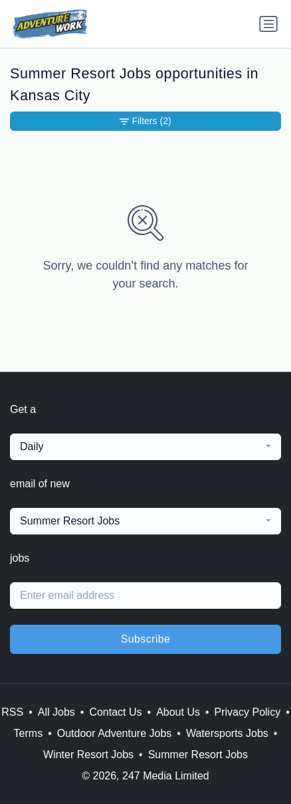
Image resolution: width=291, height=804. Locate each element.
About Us (178, 712)
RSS (12, 712)
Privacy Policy (248, 712)
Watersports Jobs (227, 733)
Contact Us (115, 712)
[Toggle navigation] (268, 24)
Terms (28, 733)
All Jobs (56, 712)
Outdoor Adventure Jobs (114, 733)
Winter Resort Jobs (88, 754)
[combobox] (145, 447)
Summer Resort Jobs (198, 754)
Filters (145, 121)
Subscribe (146, 639)
